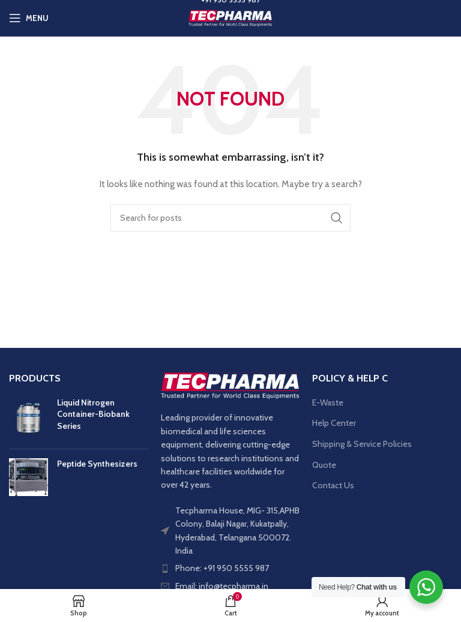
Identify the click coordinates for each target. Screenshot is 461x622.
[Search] (230, 218)
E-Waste (327, 402)
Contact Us (333, 485)
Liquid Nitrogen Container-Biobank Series (93, 414)
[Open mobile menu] (29, 18)
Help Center (334, 422)
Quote (324, 464)
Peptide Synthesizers (97, 463)
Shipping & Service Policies (362, 443)
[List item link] (231, 568)
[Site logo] (230, 16)
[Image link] (231, 384)
